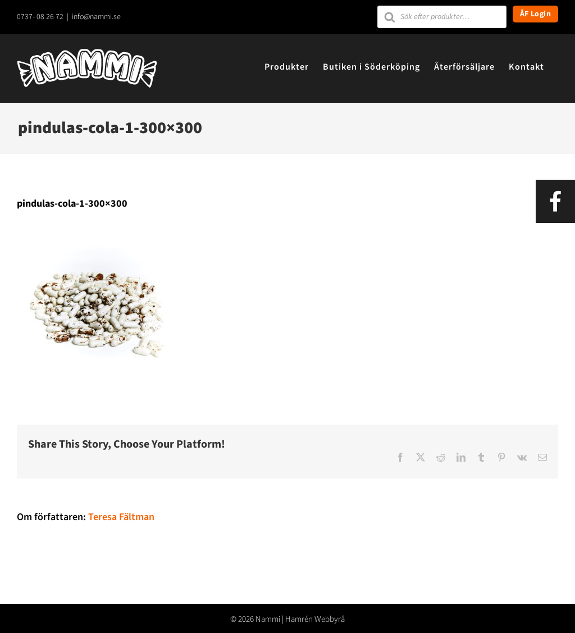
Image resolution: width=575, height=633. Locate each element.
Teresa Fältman (121, 517)
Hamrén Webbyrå (315, 619)
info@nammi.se (96, 16)
